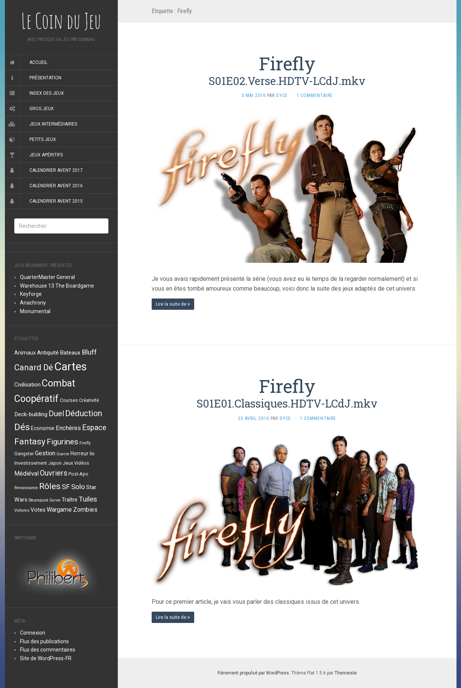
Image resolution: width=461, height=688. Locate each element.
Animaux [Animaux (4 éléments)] (25, 353)
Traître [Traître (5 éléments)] (70, 499)
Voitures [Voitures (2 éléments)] (21, 510)
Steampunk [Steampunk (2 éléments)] (39, 500)
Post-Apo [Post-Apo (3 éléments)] (78, 474)
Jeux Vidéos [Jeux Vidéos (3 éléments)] (76, 463)
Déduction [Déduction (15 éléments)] (83, 413)
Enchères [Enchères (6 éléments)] (68, 428)
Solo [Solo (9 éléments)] (78, 487)
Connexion (32, 633)
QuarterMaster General (47, 277)
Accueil (38, 62)
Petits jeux (42, 139)
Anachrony (33, 303)
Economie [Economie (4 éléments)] (43, 428)
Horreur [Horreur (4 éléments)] (79, 453)
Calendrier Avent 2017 (56, 170)
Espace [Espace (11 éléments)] (94, 427)
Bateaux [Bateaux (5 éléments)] (70, 352)
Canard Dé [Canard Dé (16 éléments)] (33, 367)
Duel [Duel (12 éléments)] (56, 413)
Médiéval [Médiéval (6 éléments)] (26, 473)
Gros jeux (41, 108)
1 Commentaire (315, 95)
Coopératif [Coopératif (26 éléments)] (36, 398)
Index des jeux (46, 93)
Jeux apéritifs (46, 155)
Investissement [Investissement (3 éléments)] (30, 463)
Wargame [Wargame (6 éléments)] (59, 509)
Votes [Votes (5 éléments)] (38, 509)
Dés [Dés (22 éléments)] (22, 427)
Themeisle (346, 673)
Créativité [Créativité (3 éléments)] (89, 400)
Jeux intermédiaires (53, 124)
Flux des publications (44, 641)
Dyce (282, 95)
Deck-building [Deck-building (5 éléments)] (30, 414)
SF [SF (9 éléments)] (66, 487)
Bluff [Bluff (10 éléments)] (89, 352)
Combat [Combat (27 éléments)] (58, 383)
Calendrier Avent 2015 (56, 201)
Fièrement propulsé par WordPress (253, 673)
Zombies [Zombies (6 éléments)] (85, 509)
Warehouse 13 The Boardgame (57, 286)
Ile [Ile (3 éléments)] (92, 453)
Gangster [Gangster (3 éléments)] (24, 453)
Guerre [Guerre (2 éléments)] (62, 454)
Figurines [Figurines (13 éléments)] (62, 441)
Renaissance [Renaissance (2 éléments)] (26, 487)
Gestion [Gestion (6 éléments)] (45, 453)
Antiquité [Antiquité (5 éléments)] (48, 352)
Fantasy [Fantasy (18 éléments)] (30, 441)
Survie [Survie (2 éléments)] (55, 500)
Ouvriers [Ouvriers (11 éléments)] (53, 473)
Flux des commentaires (47, 650)
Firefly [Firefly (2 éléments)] (85, 443)
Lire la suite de (173, 304)
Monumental (35, 311)
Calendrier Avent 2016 (56, 185)
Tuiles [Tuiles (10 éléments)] (88, 499)
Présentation (45, 77)
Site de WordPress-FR (46, 658)
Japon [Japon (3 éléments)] (55, 463)
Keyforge (31, 294)
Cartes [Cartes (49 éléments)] (70, 366)
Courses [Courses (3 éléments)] (69, 400)
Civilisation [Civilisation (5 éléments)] (27, 384)
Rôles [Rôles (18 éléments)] (50, 486)
